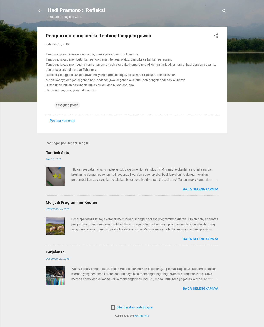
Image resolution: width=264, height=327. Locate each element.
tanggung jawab (67, 105)
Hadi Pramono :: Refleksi (76, 10)
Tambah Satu (57, 152)
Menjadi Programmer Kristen (71, 202)
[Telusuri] (224, 11)
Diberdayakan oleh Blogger (132, 307)
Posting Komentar (62, 121)
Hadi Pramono (141, 315)
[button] (215, 36)
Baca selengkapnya (200, 189)
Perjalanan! (56, 252)
